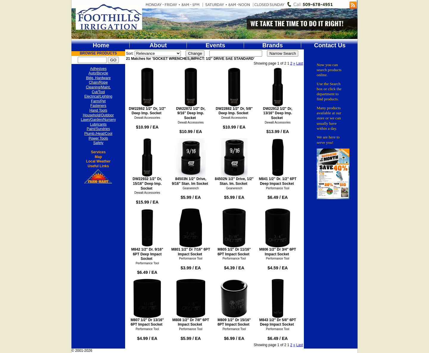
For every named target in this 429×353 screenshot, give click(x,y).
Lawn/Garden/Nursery (98, 120)
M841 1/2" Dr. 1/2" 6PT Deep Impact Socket (277, 162)
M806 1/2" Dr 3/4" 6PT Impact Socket (277, 232)
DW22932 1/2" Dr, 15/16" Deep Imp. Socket (147, 164)
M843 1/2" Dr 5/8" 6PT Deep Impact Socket (277, 303)
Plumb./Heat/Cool (98, 134)
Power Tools (98, 138)
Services (98, 152)
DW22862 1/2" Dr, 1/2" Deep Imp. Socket (147, 91)
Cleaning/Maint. (98, 87)
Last (299, 63)
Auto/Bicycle (98, 73)
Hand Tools (98, 110)
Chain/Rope (98, 82)
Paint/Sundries (98, 129)
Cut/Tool (98, 92)
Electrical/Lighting (98, 96)
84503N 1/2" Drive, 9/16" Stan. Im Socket (190, 162)
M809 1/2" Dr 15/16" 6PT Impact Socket (234, 303)
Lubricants (98, 124)
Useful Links (98, 166)
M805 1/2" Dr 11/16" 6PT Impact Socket (234, 232)
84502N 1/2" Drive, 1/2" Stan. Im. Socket (234, 162)
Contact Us (330, 45)
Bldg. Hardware (98, 78)
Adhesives (98, 69)
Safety (98, 143)
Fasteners (98, 106)
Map (98, 157)
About (158, 45)
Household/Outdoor (98, 115)
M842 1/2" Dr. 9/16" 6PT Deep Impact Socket (147, 234)
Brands (272, 45)
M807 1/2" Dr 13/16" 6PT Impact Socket (147, 303)
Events (215, 45)
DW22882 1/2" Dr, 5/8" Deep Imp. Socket (234, 91)
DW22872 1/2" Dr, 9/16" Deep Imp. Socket (190, 94)
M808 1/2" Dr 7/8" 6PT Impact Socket (190, 303)
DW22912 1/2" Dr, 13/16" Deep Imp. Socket (277, 94)
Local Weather (98, 161)
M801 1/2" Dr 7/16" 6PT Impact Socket (190, 232)
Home (101, 45)
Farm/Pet (98, 101)
